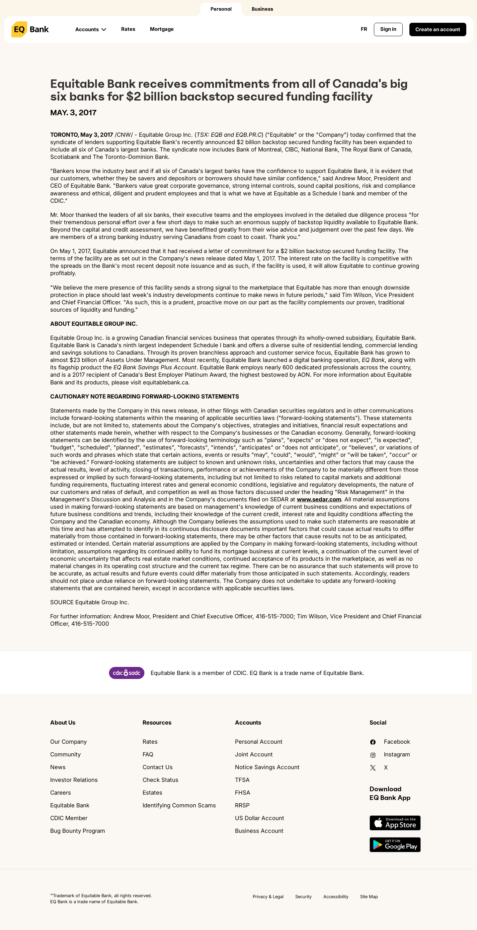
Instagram (390, 754)
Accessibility (335, 896)
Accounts (87, 29)
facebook (390, 741)
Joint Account (254, 754)
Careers (60, 792)
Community (65, 754)
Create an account (437, 29)
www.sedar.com (319, 499)
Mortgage (162, 29)
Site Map (369, 896)
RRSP (242, 805)
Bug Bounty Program (77, 830)
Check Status (160, 780)
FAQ (148, 754)
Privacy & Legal (268, 896)
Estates (152, 792)
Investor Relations (74, 780)
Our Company (68, 741)
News (58, 767)
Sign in (388, 29)
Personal (221, 9)
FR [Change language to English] (364, 29)
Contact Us (158, 767)
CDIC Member (68, 818)
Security (303, 896)
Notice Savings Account (267, 767)
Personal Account (259, 741)
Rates (128, 29)
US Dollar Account (259, 818)
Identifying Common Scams (179, 805)
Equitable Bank (69, 805)
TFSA (242, 780)
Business (262, 9)
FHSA (242, 792)
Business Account (259, 830)
